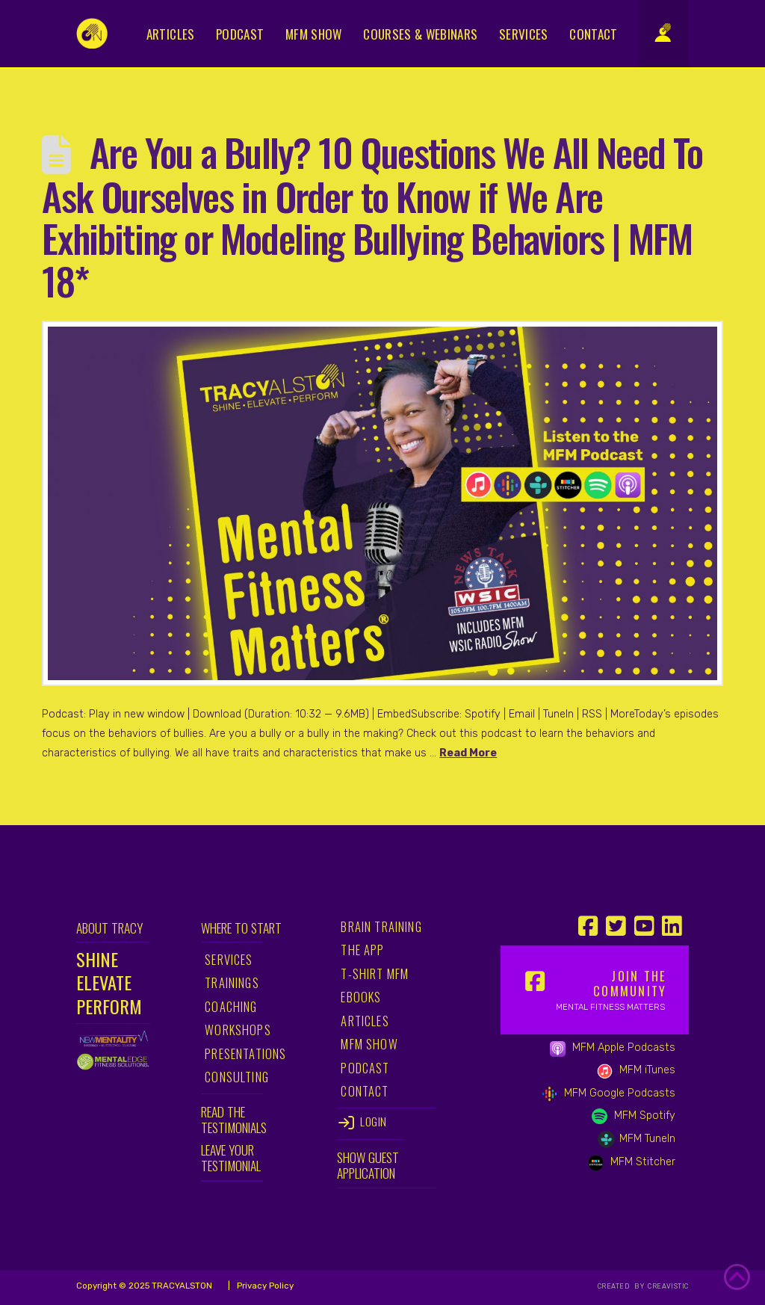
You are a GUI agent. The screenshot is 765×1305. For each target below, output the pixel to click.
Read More (468, 753)
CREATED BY (622, 1286)
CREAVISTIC (667, 1286)
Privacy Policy (264, 1285)
